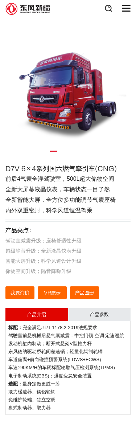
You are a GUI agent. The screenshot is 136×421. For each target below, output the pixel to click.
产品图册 (84, 292)
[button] (53, 151)
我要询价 (20, 292)
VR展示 (52, 292)
